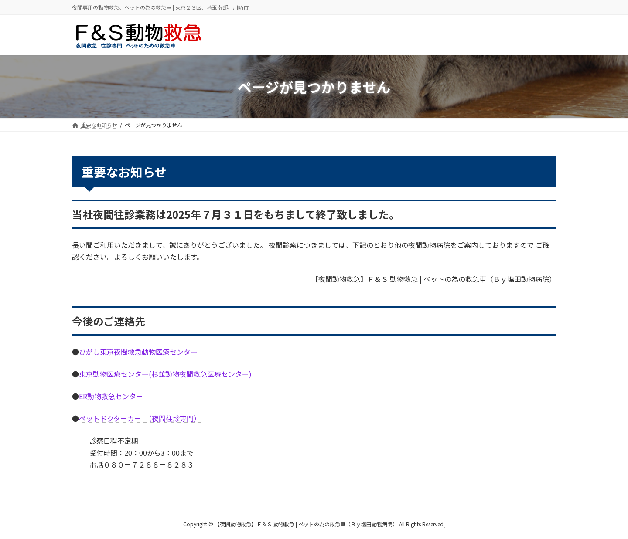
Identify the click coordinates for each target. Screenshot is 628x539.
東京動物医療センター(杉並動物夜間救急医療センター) (165, 374)
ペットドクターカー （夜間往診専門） (140, 418)
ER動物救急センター (111, 396)
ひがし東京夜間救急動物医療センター (138, 351)
